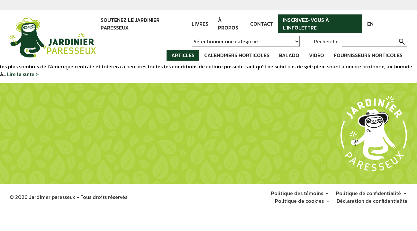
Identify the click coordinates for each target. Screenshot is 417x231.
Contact (261, 24)
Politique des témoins (297, 193)
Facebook (383, 24)
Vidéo (316, 55)
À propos (228, 23)
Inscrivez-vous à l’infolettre (306, 23)
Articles (183, 55)
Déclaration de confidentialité (372, 201)
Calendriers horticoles (236, 55)
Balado (289, 55)
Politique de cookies (299, 201)
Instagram (393, 24)
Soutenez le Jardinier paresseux (130, 23)
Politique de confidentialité (368, 193)
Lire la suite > (23, 74)
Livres (200, 24)
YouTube (402, 24)
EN (370, 24)
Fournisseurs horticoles (368, 55)
